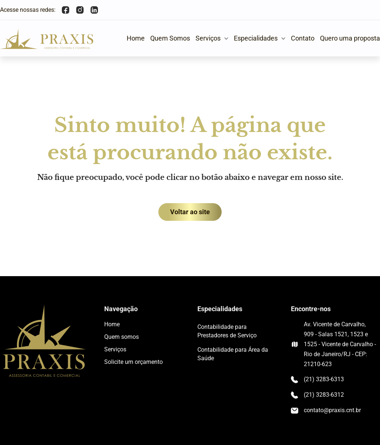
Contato (302, 38)
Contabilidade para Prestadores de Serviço (227, 331)
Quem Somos (170, 38)
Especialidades (259, 38)
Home (136, 38)
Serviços (212, 38)
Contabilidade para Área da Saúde (232, 354)
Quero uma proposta (350, 38)
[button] (212, 38)
